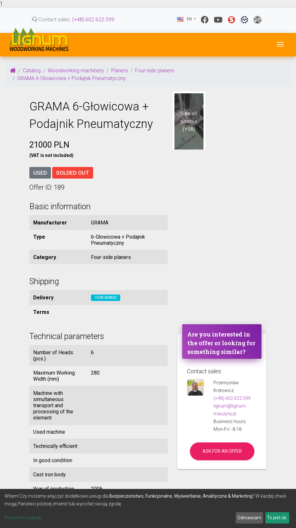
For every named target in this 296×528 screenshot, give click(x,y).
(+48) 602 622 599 (93, 19)
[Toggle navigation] (280, 44)
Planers (119, 70)
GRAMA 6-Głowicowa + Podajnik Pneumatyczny (71, 78)
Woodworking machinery (76, 70)
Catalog (32, 70)
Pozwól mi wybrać (23, 517)
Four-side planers (154, 70)
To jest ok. (277, 517)
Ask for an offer (222, 451)
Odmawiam (249, 517)
